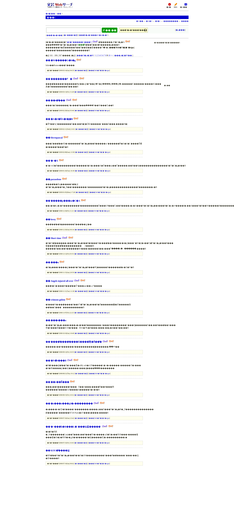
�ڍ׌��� (180, 30)
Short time (56, 238)
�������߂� (61, 79)
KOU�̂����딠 (60, 450)
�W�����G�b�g (63, 60)
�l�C (158, 21)
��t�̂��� (58, 100)
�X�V (149, 21)
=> (112, 55)
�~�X (54, 160)
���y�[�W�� (123, 55)
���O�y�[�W (85, 55)
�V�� (139, 21)
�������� (170, 21)
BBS (175, 5)
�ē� (168, 5)
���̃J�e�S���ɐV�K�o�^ (93, 35)
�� (59, 14)
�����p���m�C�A (65, 200)
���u (55, 262)
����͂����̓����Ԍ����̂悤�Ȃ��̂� (76, 341)
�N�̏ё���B (58, 360)
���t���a (58, 320)
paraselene (56, 179)
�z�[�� (50, 14)
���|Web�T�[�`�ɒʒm (99, 70)
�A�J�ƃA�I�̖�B (62, 119)
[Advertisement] (167, 62)
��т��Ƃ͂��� (60, 382)
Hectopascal (57, 137)
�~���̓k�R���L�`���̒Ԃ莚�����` (76, 426)
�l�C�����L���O (79, 42)
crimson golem (58, 299)
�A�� (183, 5)
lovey (53, 219)
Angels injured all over (62, 281)
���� (185, 21)
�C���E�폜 (70, 35)
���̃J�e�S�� (54, 35)
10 (109, 55)
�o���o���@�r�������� (72, 403)
